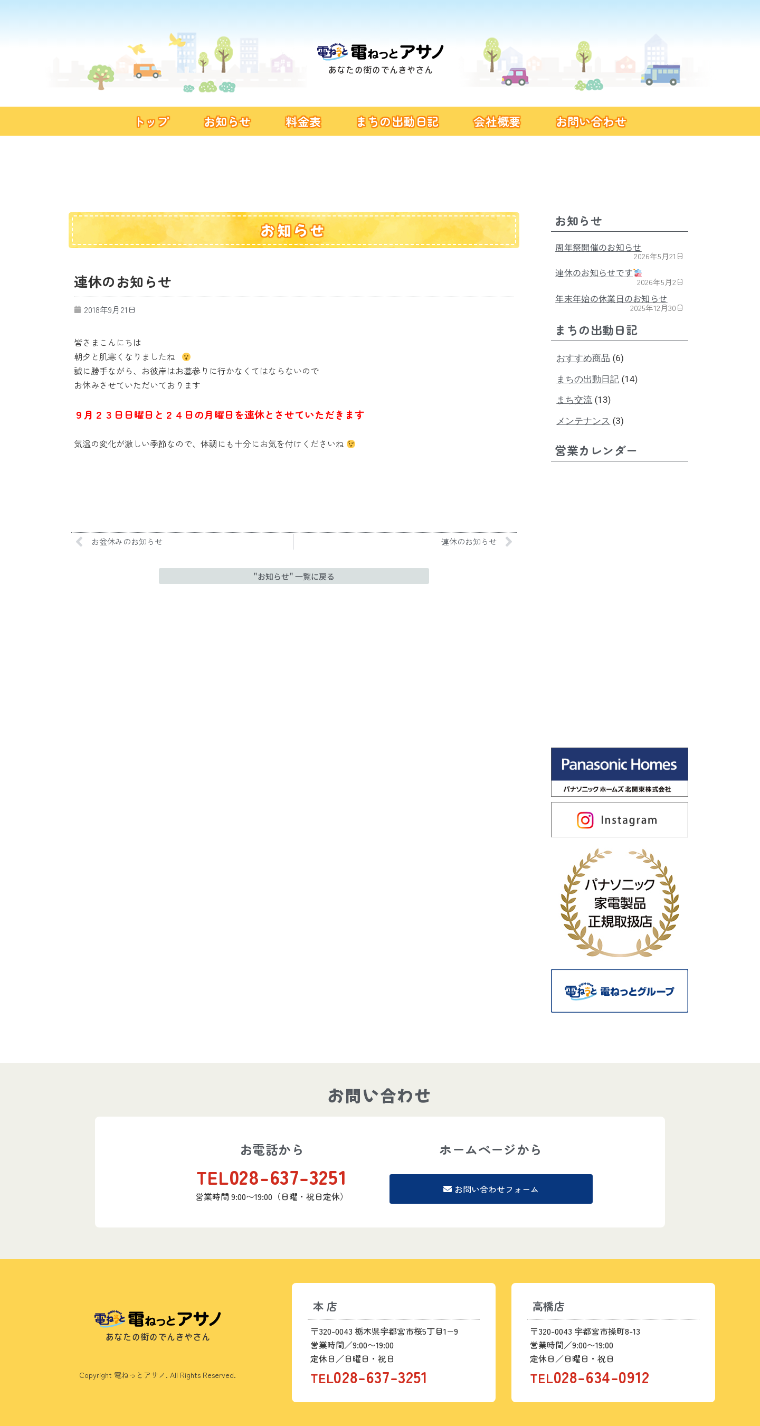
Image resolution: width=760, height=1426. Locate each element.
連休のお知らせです (598, 272)
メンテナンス (583, 420)
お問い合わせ (591, 120)
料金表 (303, 120)
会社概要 (497, 120)
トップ (151, 120)
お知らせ (227, 120)
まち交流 (574, 399)
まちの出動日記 (397, 120)
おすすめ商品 (583, 358)
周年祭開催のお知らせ (598, 247)
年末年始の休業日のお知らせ (611, 298)
